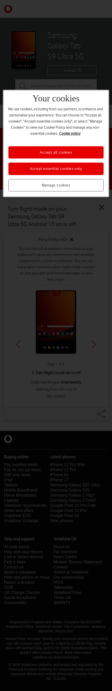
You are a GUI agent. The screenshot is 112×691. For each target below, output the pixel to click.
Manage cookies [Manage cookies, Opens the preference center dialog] (56, 185)
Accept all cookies (56, 152)
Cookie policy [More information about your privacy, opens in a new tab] (69, 133)
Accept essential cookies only (56, 168)
